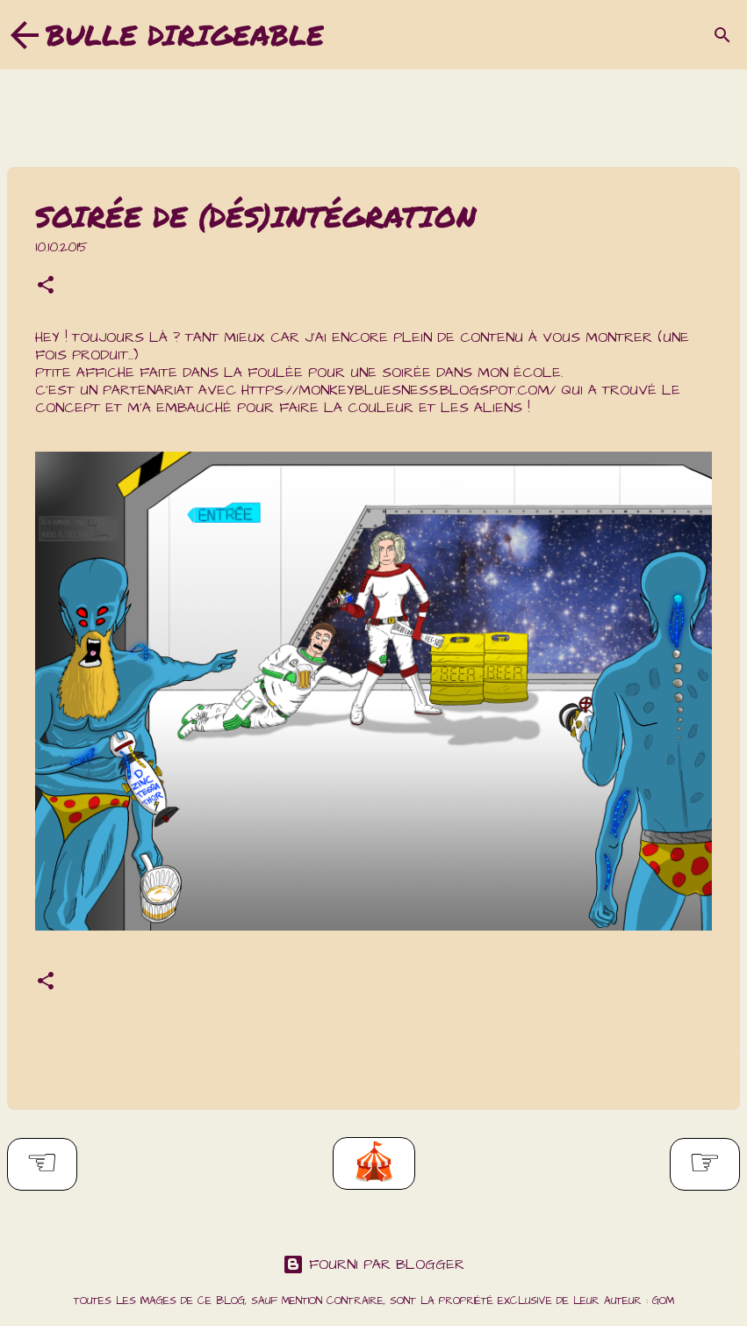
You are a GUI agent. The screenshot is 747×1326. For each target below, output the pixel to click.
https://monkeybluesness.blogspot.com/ (398, 390)
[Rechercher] (722, 35)
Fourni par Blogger (373, 1264)
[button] (45, 287)
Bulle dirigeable (185, 34)
